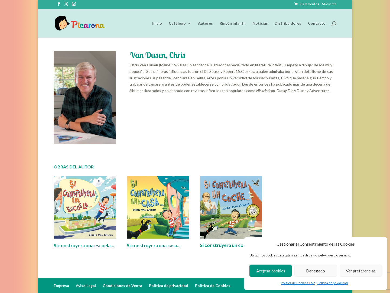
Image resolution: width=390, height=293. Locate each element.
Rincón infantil (233, 23)
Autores (205, 23)
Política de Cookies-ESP (298, 283)
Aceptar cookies (270, 270)
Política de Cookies (212, 285)
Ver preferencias (361, 270)
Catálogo (177, 23)
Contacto (317, 23)
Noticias (260, 23)
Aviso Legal (86, 285)
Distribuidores (288, 23)
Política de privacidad (332, 283)
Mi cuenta (329, 4)
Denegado (315, 270)
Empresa (61, 285)
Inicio (157, 23)
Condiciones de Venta (122, 285)
